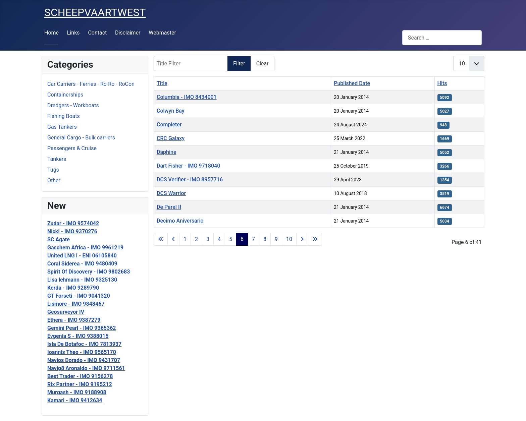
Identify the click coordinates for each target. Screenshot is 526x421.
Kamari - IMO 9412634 (74, 400)
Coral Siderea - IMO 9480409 (82, 263)
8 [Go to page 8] (264, 239)
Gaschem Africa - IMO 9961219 (85, 247)
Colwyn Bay (171, 111)
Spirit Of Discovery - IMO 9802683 (88, 271)
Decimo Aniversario (180, 221)
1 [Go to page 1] (185, 239)
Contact (97, 32)
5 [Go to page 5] (230, 239)
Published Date (352, 83)
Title (162, 83)
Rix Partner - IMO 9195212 (79, 384)
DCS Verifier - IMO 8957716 (190, 179)
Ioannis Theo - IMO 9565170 (81, 352)
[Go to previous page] (173, 239)
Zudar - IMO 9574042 (73, 223)
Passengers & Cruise (72, 148)
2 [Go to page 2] (196, 239)
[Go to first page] (161, 239)
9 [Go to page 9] (276, 239)
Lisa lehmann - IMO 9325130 (82, 280)
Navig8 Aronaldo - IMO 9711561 (86, 368)
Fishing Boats (63, 116)
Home (51, 32)
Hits (442, 83)
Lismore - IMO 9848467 (76, 304)
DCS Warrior (171, 193)
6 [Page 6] (242, 239)
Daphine (166, 152)
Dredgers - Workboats (73, 105)
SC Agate (58, 239)
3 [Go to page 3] (207, 239)
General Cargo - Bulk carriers (81, 137)
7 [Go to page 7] (253, 239)
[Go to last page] (315, 239)
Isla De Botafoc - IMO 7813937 (84, 344)
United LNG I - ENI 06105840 (82, 255)
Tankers (56, 159)
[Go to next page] (302, 239)
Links (73, 32)
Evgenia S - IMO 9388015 (77, 336)
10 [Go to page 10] (289, 239)
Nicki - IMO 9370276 (72, 231)
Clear (262, 63)
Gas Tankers (62, 127)
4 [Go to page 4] (219, 239)
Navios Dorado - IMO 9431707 (83, 360)
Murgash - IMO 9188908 (76, 392)
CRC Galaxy (171, 138)
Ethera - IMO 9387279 (73, 320)
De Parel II (169, 207)
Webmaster (162, 32)
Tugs (53, 170)
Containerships (65, 95)
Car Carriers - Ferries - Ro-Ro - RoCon (91, 84)
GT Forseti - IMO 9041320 (78, 296)
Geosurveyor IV (65, 312)
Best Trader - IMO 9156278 (80, 376)
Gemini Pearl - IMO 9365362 (81, 328)
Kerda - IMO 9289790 (73, 288)
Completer (169, 124)
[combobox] (442, 37)
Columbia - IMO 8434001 (187, 97)
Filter (239, 63)
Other (53, 180)
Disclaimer (127, 32)
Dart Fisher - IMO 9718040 (188, 166)
